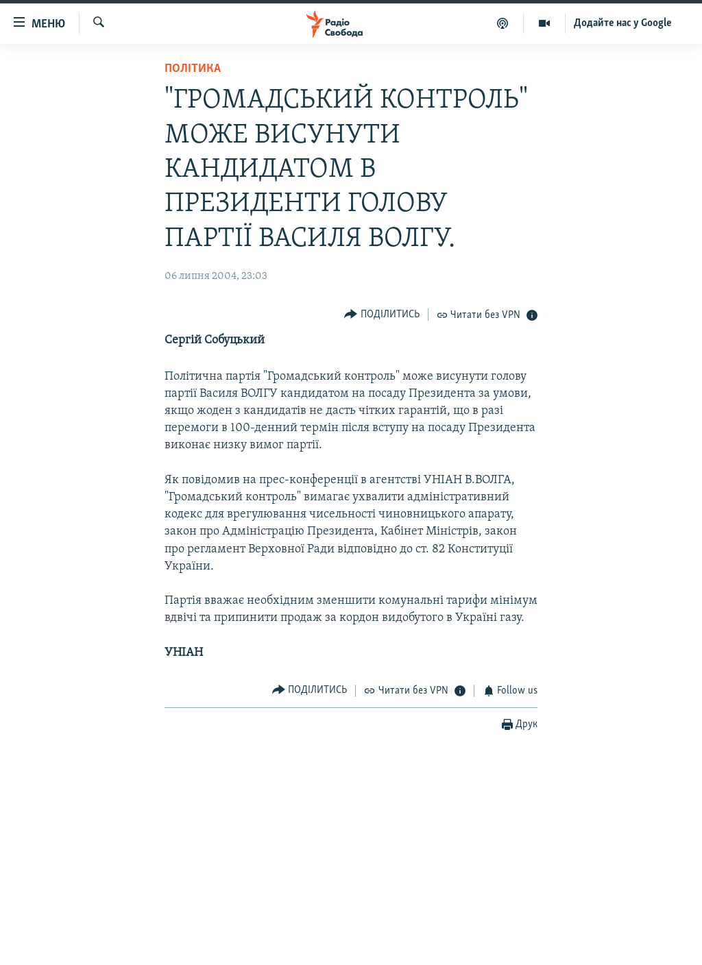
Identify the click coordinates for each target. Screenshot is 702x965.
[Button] (382, 314)
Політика (193, 68)
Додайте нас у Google (623, 23)
